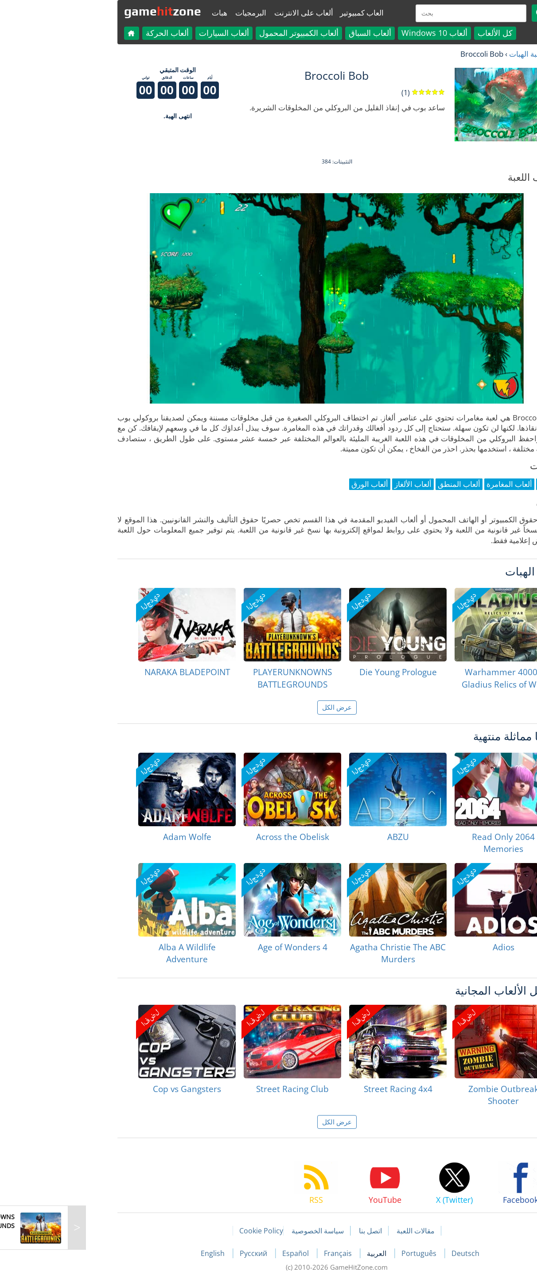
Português (351, 1253)
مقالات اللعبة (347, 1231)
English (145, 1253)
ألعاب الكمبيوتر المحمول (230, 32)
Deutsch (397, 1253)
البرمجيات (182, 13)
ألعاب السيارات (156, 32)
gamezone (94, 11)
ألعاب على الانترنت (235, 13)
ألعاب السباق (301, 32)
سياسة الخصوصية (249, 1231)
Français (270, 1253)
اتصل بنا (302, 1231)
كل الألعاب (426, 32)
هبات (151, 13)
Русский (186, 1253)
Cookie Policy (193, 1231)
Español (228, 1253)
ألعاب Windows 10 (366, 32)
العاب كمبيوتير (293, 13)
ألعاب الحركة (99, 32)
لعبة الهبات (457, 54)
